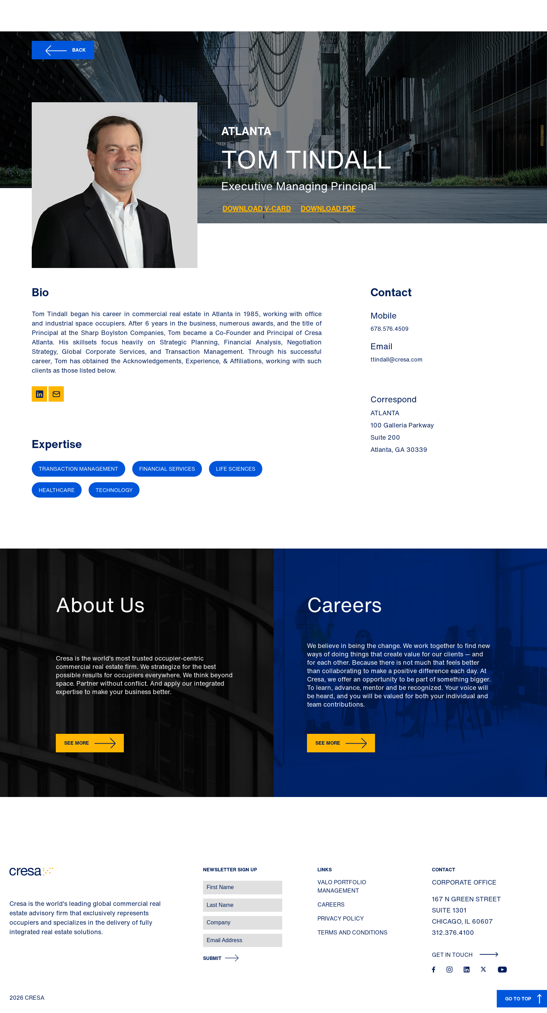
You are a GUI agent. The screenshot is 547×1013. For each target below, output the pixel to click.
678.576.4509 (389, 329)
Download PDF (328, 208)
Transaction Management (78, 468)
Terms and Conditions (352, 932)
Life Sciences (235, 468)
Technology (114, 490)
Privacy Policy (340, 918)
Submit (212, 958)
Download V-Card (257, 208)
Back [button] (79, 49)
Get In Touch (465, 955)
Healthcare (57, 490)
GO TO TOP (518, 998)
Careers (331, 904)
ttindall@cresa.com (396, 359)
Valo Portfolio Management (341, 886)
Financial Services (167, 468)
